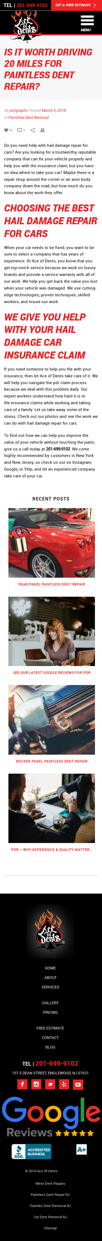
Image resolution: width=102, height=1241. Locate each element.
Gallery (50, 1002)
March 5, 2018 (53, 110)
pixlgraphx (18, 110)
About (50, 977)
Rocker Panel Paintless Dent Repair (52, 761)
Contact (50, 1037)
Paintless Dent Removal (28, 117)
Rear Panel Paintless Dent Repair (51, 584)
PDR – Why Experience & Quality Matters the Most (53, 849)
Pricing (50, 1012)
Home (50, 968)
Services (50, 987)
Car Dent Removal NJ (50, 1217)
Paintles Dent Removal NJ (50, 1205)
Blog (50, 1047)
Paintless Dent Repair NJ (50, 1194)
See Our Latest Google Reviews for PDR (52, 672)
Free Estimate (50, 1028)
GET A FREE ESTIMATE (75, 5)
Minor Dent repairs (50, 1183)
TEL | (50, 1063)
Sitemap (50, 1228)
